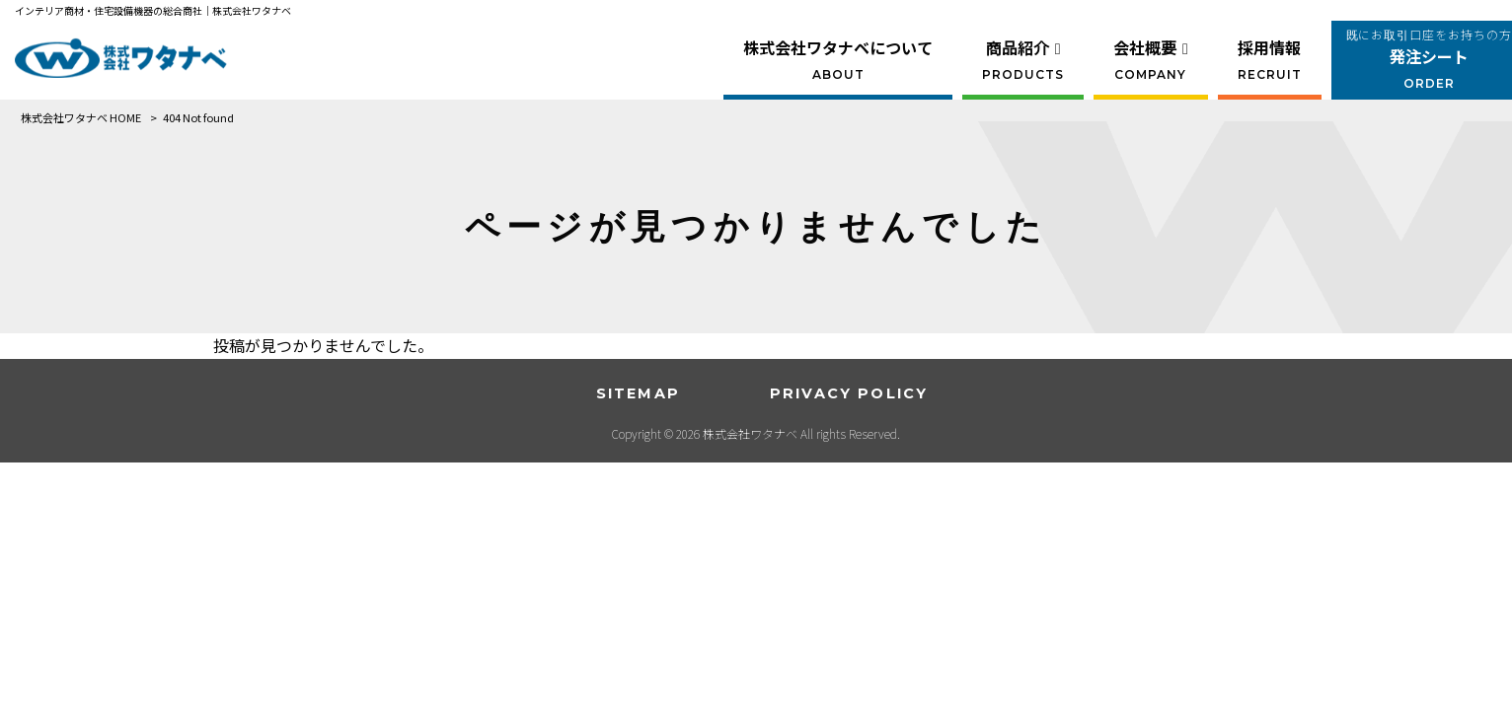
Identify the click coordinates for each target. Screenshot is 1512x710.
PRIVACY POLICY (849, 393)
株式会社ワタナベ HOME (81, 117)
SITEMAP (638, 393)
